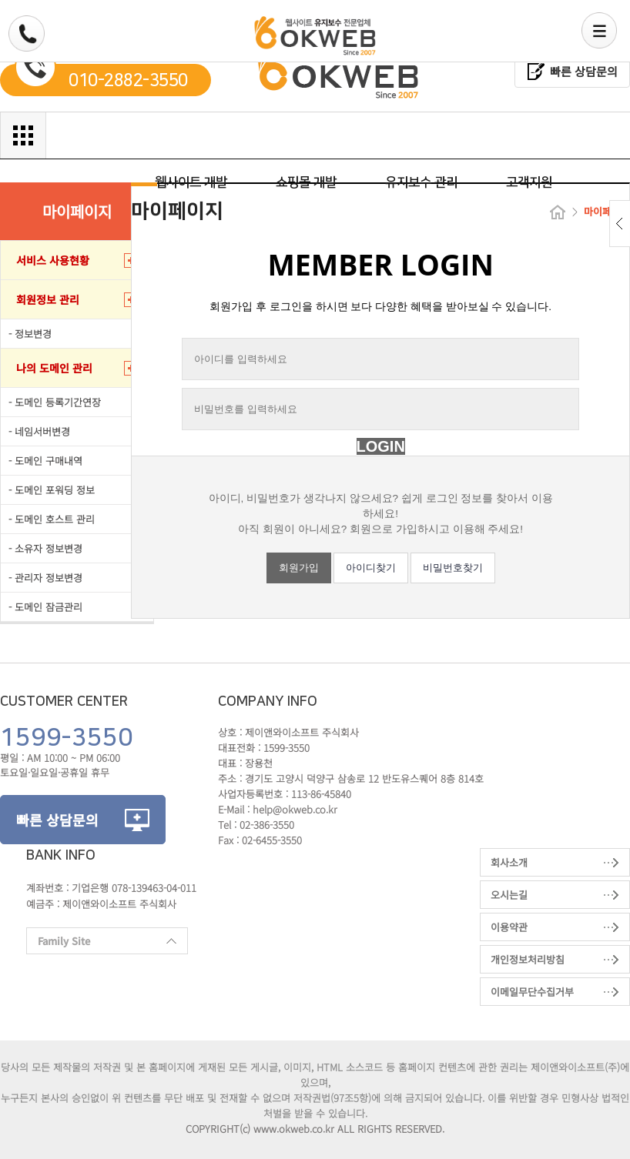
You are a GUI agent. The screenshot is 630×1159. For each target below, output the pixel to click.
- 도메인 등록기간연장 (54, 402)
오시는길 (509, 894)
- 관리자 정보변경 (45, 577)
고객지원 (529, 182)
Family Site (101, 944)
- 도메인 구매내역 (45, 460)
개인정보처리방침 (528, 959)
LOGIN (381, 446)
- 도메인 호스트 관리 (51, 519)
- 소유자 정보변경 (45, 548)
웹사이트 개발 (191, 182)
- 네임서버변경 (39, 431)
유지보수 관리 (421, 182)
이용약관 (509, 927)
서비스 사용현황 (52, 260)
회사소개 (509, 862)
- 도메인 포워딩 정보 (51, 490)
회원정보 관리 (47, 299)
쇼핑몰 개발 (306, 182)
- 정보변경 (30, 333)
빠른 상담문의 (584, 71)
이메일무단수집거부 (532, 991)
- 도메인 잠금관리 (45, 607)
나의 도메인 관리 (54, 368)
